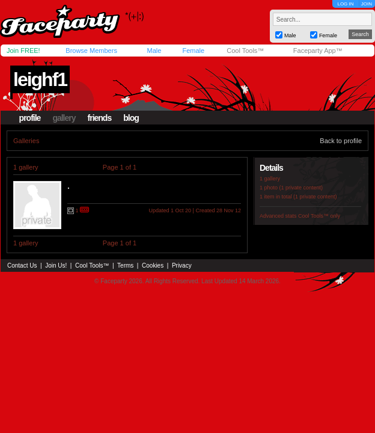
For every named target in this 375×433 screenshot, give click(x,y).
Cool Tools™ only (319, 216)
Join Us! (56, 265)
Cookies (152, 265)
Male (154, 50)
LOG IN (345, 4)
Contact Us (22, 265)
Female (193, 50)
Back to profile (341, 140)
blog (131, 118)
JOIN (366, 4)
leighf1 (40, 79)
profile (30, 118)
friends (100, 118)
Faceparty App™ (318, 50)
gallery (63, 118)
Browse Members (91, 50)
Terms (125, 265)
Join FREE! (23, 50)
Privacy (182, 265)
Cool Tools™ (245, 50)
